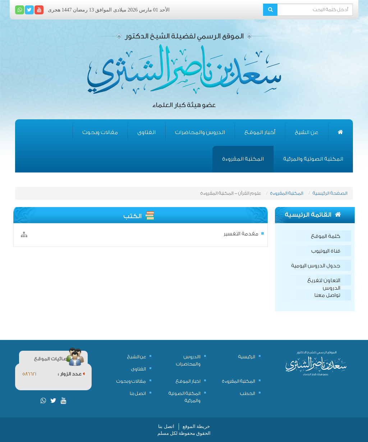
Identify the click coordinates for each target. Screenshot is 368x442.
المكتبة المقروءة (243, 159)
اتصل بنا (138, 393)
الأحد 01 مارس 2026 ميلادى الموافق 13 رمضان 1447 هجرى (109, 10)
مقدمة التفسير (241, 234)
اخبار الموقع (188, 381)
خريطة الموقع (196, 426)
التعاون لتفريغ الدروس (323, 282)
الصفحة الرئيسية (330, 193)
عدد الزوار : (71, 374)
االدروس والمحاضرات (188, 360)
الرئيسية (246, 356)
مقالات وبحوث (100, 132)
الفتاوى (146, 132)
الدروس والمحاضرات (200, 132)
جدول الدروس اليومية (315, 266)
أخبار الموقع (259, 132)
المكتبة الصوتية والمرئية (313, 159)
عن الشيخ (306, 132)
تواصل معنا (327, 295)
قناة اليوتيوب (325, 251)
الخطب (247, 393)
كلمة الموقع (325, 236)
